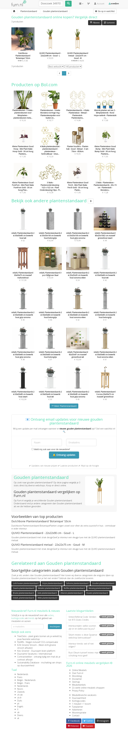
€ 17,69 (105, 109)
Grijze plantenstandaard (52, 583)
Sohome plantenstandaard (77, 583)
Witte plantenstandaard (47, 598)
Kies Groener (23, 650)
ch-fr (19, 697)
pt (18, 703)
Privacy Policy (78, 690)
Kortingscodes (78, 700)
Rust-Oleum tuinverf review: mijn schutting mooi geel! (91, 654)
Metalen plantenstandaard (49, 588)
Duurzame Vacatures (27, 653)
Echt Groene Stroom (27, 645)
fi (17, 709)
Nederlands (22, 674)
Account (99, 3)
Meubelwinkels (79, 684)
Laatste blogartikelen (79, 611)
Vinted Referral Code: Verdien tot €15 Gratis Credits (91, 618)
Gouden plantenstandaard (103, 583)
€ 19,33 (22, 109)
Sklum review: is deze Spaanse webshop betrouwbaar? (91, 636)
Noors (20, 688)
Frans (19, 677)
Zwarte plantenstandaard (23, 588)
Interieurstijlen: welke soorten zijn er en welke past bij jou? (91, 627)
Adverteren (77, 709)
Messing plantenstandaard (100, 588)
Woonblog (77, 676)
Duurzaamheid (79, 698)
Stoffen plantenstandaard (74, 588)
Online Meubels (79, 670)
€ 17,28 (105, 182)
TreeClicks (22, 636)
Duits (19, 700)
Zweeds (21, 691)
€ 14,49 (77, 109)
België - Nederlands (26, 680)
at (18, 718)
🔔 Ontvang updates (64, 455)
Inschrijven (55, 626)
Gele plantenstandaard (47, 593)
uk (18, 712)
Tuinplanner (77, 706)
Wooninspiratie (79, 712)
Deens (20, 715)
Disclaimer (77, 679)
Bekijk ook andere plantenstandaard (52, 201)
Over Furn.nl (77, 673)
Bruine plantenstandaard (23, 593)
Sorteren (109, 22)
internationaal (45, 653)
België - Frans (23, 683)
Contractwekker (24, 656)
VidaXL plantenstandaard (23, 598)
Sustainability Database (28, 662)
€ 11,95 (22, 146)
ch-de (20, 694)
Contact (75, 715)
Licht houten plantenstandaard (25, 583)
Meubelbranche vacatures (84, 695)
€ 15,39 (50, 182)
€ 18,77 (50, 109)
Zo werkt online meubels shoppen (88, 687)
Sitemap (76, 681)
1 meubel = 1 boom (81, 703)
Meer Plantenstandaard (64, 406)
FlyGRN (20, 642)
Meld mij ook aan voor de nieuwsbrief (51, 449)
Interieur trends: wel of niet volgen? (91, 645)
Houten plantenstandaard (97, 593)
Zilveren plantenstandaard (71, 593)
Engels (20, 706)
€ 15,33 (50, 146)
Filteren (95, 22)
